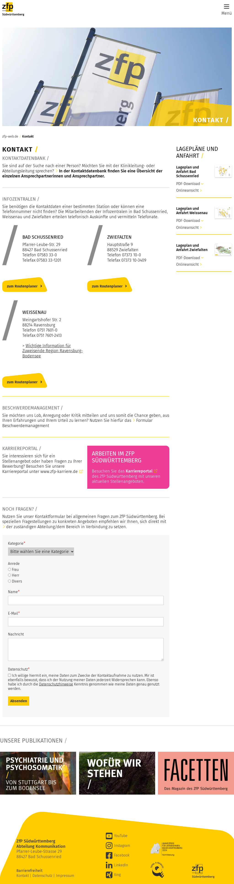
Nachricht (16, 634)
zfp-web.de (10, 136)
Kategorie (16, 543)
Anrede (14, 563)
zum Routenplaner (22, 286)
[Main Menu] (226, 6)
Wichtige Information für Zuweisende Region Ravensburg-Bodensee (52, 351)
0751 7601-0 (47, 330)
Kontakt (28, 136)
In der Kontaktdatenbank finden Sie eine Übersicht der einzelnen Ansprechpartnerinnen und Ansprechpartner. (82, 174)
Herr (13, 575)
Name (14, 591)
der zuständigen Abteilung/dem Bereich (43, 526)
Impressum (65, 875)
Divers (15, 581)
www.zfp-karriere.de (59, 471)
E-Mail (14, 613)
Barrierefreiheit (29, 870)
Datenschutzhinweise (56, 684)
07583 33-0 (47, 254)
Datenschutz (19, 669)
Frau (13, 569)
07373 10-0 (131, 254)
